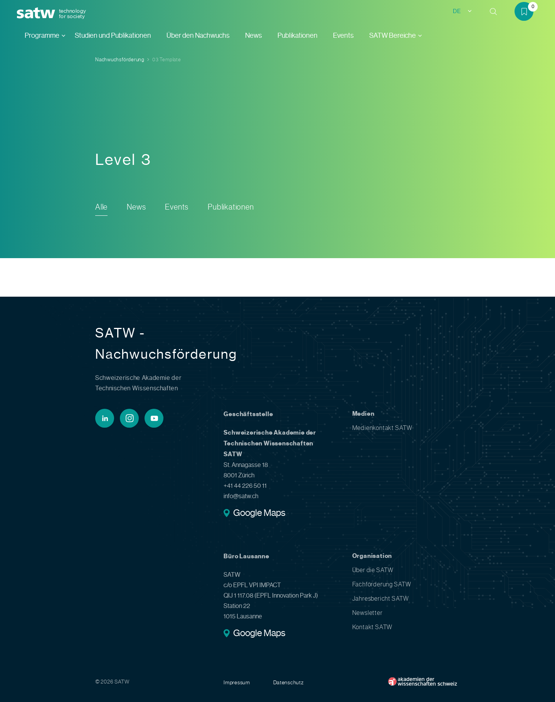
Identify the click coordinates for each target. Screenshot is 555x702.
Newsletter (367, 612)
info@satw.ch (241, 496)
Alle (101, 207)
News (253, 35)
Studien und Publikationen (113, 35)
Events (343, 35)
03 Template (166, 59)
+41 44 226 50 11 (245, 485)
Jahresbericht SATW (380, 598)
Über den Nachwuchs (198, 35)
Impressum (237, 682)
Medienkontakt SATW (382, 428)
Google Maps (259, 513)
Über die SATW (373, 570)
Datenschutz (288, 682)
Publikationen (298, 35)
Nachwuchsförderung (120, 59)
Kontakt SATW (372, 627)
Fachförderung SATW (381, 584)
